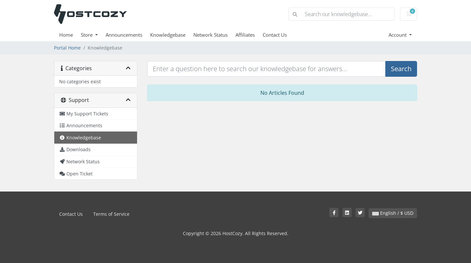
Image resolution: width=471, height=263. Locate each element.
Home (66, 34)
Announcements (124, 34)
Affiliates (245, 34)
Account (398, 34)
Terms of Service (111, 214)
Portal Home (67, 48)
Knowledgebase (167, 34)
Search (401, 68)
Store (87, 34)
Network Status (210, 34)
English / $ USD (392, 213)
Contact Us (275, 34)
